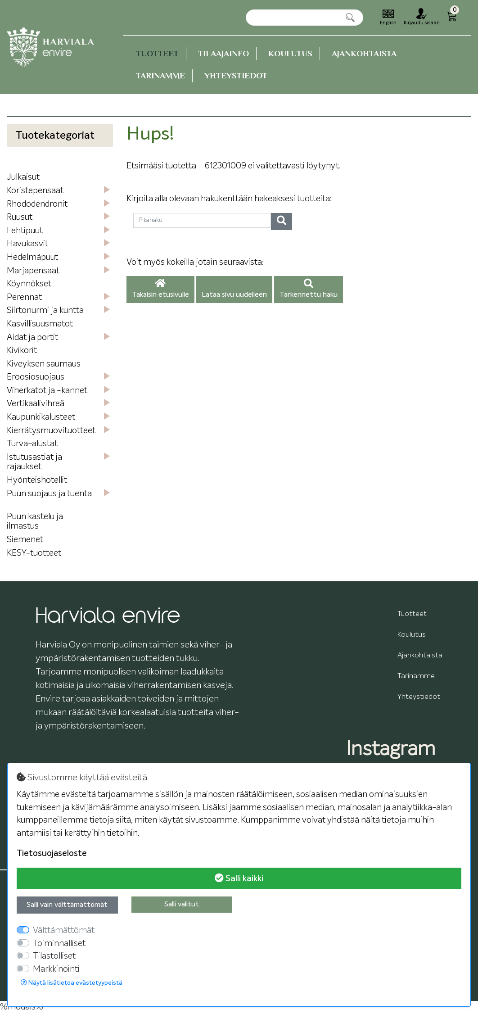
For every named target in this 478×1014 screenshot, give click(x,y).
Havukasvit (27, 244)
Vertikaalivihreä (35, 403)
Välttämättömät (64, 930)
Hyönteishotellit (37, 480)
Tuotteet (157, 53)
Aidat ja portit (32, 337)
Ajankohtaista (364, 53)
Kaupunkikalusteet (41, 417)
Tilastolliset (54, 956)
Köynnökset (29, 284)
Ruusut (19, 217)
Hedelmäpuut (32, 257)
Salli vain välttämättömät (67, 905)
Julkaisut (23, 177)
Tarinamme (160, 75)
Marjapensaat (33, 271)
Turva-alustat (32, 443)
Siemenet (25, 539)
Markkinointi (56, 969)
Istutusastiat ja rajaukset (34, 462)
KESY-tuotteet (34, 553)
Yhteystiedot (235, 75)
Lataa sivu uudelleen (234, 295)
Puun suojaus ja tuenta (49, 493)
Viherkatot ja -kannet (47, 390)
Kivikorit (22, 350)
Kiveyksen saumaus (44, 364)
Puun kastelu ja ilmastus (35, 521)
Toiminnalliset (59, 943)
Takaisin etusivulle (160, 289)
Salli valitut (181, 904)
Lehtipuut (25, 230)
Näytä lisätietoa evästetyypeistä (71, 982)
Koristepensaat (35, 190)
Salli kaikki (239, 878)
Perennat (24, 297)
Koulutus (290, 53)
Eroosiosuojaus (35, 377)
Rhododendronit (37, 204)
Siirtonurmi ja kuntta (45, 310)
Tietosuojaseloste (52, 853)
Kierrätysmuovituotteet (51, 430)
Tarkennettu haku (309, 289)
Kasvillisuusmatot (40, 324)
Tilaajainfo (223, 53)
